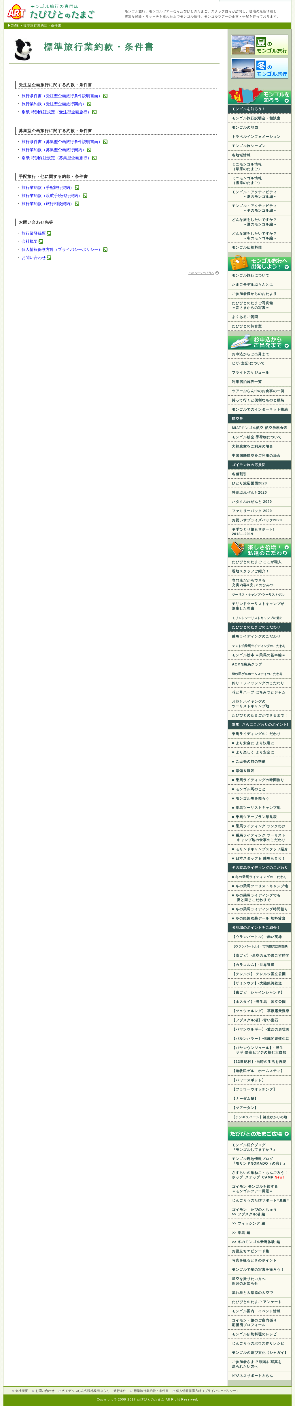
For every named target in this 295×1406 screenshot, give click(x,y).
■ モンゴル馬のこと (249, 789)
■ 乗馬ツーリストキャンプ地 (256, 808)
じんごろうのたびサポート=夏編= (260, 1200)
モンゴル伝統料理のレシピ (254, 1334)
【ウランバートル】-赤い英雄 (257, 937)
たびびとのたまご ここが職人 (257, 562)
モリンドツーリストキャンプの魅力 (257, 618)
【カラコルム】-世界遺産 (253, 965)
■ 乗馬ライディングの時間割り (258, 780)
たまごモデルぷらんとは (252, 285)
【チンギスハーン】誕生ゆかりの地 (259, 1117)
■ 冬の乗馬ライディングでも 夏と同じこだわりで (256, 897)
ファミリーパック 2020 (252, 511)
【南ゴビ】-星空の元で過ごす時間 (261, 956)
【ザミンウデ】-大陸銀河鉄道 (257, 983)
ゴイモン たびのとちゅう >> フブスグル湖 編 (254, 1212)
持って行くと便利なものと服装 (258, 400)
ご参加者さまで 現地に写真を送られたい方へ (257, 1364)
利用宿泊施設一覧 (247, 382)
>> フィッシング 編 (248, 1223)
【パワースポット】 (249, 1080)
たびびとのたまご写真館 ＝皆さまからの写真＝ (252, 305)
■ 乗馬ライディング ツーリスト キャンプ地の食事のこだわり (258, 837)
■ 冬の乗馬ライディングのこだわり (259, 877)
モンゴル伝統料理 (247, 247)
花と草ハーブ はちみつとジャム (258, 692)
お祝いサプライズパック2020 (257, 520)
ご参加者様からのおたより (254, 294)
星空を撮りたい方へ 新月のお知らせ (249, 1281)
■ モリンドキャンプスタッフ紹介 (260, 849)
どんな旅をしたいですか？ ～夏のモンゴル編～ (254, 222)
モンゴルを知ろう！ (249, 109)
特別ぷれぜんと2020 (249, 492)
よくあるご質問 (245, 317)
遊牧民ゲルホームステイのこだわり (257, 674)
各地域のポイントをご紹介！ (256, 928)
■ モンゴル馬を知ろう (250, 798)
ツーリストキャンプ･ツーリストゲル (258, 594)
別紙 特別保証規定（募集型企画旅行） (56, 157)
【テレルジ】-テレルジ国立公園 (259, 974)
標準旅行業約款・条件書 (151, 1390)
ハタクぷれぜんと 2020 (252, 502)
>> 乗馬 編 (241, 1233)
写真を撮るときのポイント (254, 1260)
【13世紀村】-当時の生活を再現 (259, 1062)
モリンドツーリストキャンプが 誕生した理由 (258, 606)
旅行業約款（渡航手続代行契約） (52, 195)
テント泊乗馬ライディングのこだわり (259, 646)
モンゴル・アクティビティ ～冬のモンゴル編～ (254, 208)
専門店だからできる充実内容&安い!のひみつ (253, 582)
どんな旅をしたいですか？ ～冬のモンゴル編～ (254, 236)
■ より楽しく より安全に (253, 752)
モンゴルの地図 (245, 127)
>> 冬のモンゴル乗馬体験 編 (256, 1242)
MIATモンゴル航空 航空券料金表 (260, 428)
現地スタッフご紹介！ (250, 571)
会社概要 (30, 241)
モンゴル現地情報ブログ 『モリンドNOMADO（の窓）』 (259, 1161)
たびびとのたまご (151, 1399)
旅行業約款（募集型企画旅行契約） (54, 149)
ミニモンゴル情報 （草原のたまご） (247, 166)
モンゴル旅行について (250, 275)
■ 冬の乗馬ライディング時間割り (260, 909)
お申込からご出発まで (250, 354)
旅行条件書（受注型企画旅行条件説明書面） (62, 95)
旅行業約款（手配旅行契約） (48, 187)
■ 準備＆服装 (243, 771)
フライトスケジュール (250, 373)
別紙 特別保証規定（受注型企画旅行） (56, 112)
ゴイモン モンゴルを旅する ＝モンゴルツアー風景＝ (255, 1189)
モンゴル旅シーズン (249, 146)
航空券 (237, 419)
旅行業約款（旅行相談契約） (48, 203)
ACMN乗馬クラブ (247, 664)
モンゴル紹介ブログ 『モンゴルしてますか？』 (254, 1147)
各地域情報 (241, 155)
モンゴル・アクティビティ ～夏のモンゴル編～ (254, 194)
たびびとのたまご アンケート (257, 1302)
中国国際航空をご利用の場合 (256, 456)
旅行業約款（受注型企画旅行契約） (54, 103)
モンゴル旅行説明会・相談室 (256, 118)
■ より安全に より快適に (253, 743)
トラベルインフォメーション (256, 137)
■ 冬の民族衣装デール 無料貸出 (258, 918)
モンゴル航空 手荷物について (257, 437)
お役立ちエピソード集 (250, 1251)
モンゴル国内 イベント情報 (256, 1311)
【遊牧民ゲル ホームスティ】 (258, 1071)
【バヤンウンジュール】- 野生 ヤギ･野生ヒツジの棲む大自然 (259, 1050)
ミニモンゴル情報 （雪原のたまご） (247, 180)
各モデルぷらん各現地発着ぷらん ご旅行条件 (94, 1390)
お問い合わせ (34, 257)
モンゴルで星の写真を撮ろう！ (258, 1270)
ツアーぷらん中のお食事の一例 (258, 391)
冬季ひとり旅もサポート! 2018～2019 (253, 531)
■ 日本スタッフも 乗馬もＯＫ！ (258, 858)
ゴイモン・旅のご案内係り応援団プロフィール (254, 1322)
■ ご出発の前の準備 (249, 762)
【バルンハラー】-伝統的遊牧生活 (261, 1039)
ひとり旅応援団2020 (249, 483)
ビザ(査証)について (248, 363)
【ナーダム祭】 (245, 1099)
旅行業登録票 (34, 233)
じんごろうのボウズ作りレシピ (258, 1343)
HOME (13, 25)
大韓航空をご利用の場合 (252, 446)
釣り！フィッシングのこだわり (258, 683)
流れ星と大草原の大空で (252, 1293)
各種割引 (239, 474)
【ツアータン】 (245, 1108)
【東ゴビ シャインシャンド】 (258, 992)
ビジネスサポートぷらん (252, 1376)
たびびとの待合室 (247, 326)
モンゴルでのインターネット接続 (260, 409)
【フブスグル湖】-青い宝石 (255, 1020)
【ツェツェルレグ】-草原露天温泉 (261, 1011)
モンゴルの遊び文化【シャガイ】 (260, 1353)
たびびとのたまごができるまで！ (260, 715)
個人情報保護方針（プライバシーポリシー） (62, 249)
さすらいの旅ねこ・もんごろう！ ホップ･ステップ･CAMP (260, 1175)
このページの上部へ (201, 273)
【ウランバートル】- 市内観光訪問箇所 (260, 946)
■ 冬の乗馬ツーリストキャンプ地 (260, 886)
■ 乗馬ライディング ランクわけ (258, 826)
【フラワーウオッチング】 (254, 1089)
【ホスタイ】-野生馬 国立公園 (259, 1002)
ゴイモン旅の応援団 (249, 465)
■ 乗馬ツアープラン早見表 (254, 817)
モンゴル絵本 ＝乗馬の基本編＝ (258, 655)
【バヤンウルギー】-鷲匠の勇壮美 (261, 1029)
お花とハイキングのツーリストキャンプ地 (250, 704)
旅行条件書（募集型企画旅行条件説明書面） (62, 141)
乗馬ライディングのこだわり (256, 636)
